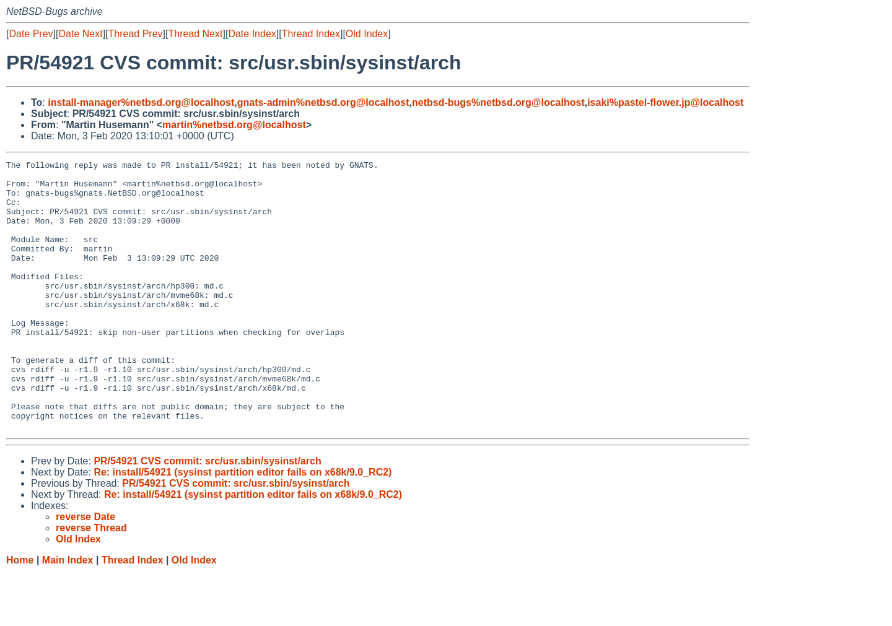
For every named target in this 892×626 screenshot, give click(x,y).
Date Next (80, 33)
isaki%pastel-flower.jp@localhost (665, 102)
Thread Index (311, 33)
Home (19, 614)
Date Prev (31, 33)
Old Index (367, 33)
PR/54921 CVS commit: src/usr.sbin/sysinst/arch (207, 515)
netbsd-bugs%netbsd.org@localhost (498, 102)
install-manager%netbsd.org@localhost (141, 102)
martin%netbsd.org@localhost (234, 125)
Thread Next (195, 33)
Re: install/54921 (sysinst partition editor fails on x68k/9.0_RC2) (242, 526)
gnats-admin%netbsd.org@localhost (323, 102)
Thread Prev (135, 33)
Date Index (252, 33)
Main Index (68, 614)
